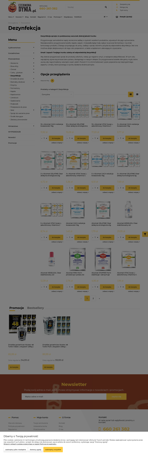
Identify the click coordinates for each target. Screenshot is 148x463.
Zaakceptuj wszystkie (53, 449)
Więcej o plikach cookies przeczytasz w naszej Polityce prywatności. (30, 444)
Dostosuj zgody (35, 449)
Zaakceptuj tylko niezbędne (15, 449)
